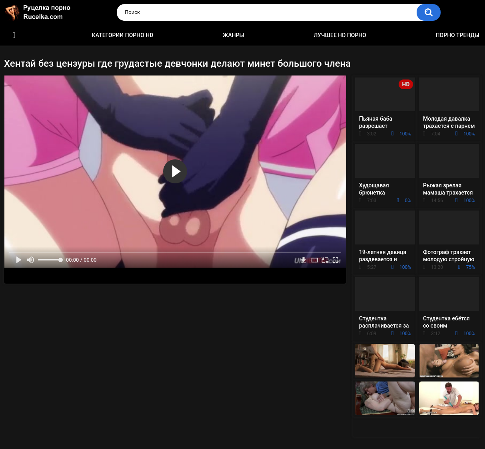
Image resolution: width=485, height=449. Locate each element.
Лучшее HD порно (339, 35)
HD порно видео (14, 35)
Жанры (233, 35)
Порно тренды (457, 35)
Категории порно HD (123, 35)
